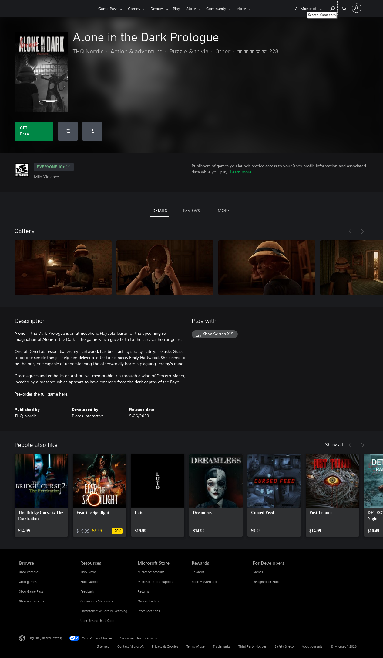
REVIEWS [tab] (191, 210)
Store (196, 8)
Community (222, 8)
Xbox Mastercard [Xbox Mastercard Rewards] (204, 582)
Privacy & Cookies (165, 646)
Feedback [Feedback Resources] (87, 591)
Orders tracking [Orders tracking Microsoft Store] (149, 601)
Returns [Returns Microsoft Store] (143, 591)
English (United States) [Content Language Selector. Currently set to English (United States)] (45, 638)
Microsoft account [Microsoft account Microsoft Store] (151, 572)
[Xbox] (80, 8)
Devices (159, 8)
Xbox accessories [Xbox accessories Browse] (31, 601)
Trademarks (221, 646)
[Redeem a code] (92, 131)
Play (179, 8)
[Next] (362, 231)
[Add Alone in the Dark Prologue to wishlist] (68, 131)
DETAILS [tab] (159, 210)
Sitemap (103, 646)
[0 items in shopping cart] (343, 8)
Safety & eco (284, 646)
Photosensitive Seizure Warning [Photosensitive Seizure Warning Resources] (103, 611)
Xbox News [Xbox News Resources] (88, 572)
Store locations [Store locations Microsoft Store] (149, 611)
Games (135, 8)
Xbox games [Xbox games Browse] (28, 582)
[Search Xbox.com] (332, 8)
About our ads (312, 646)
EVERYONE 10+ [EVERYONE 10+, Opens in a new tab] (54, 167)
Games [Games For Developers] (258, 572)
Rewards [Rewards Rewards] (198, 572)
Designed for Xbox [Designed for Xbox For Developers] (266, 582)
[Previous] (350, 231)
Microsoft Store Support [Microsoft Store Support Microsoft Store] (155, 582)
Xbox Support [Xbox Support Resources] (90, 582)
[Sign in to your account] (356, 8)
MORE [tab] (224, 210)
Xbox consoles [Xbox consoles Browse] (29, 572)
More (248, 8)
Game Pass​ (108, 8)
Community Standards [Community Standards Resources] (96, 601)
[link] (41, 495)
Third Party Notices (252, 646)
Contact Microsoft (130, 646)
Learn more (240, 172)
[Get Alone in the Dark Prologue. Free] (34, 131)
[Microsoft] (40, 8)
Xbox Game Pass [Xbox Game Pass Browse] (31, 591)
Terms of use (195, 646)
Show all (334, 444)
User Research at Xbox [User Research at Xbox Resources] (97, 620)
